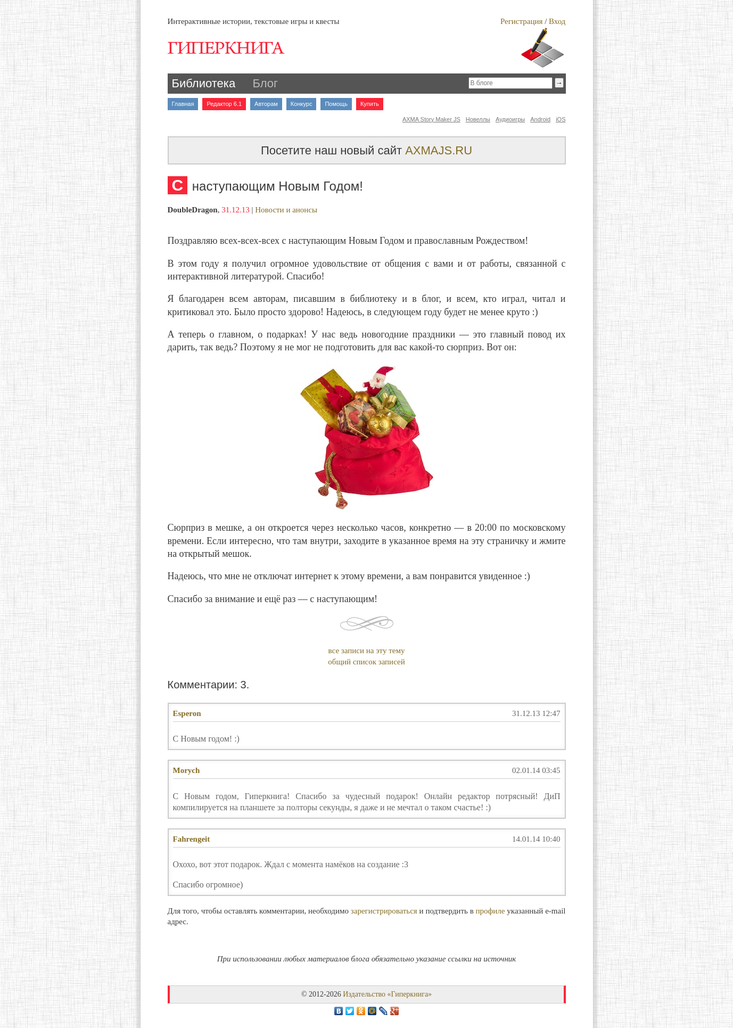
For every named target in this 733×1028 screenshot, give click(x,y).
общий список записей (366, 661)
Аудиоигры (510, 119)
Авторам (266, 104)
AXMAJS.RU (438, 150)
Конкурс (301, 104)
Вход (557, 21)
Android (540, 119)
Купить (369, 104)
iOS (560, 119)
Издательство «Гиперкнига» (387, 994)
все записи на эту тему (366, 650)
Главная (183, 104)
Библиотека (204, 83)
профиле (490, 911)
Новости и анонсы (286, 209)
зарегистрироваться (384, 911)
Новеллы (478, 119)
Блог (265, 83)
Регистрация (521, 21)
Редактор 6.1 (224, 104)
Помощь (336, 104)
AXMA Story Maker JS (431, 119)
